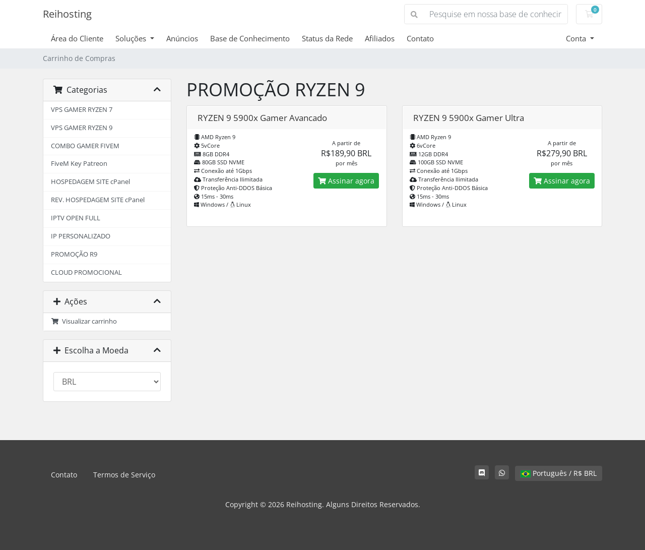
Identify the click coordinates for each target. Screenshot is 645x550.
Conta (577, 38)
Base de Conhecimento (250, 38)
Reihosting (67, 14)
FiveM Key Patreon (79, 163)
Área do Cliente (77, 38)
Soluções (131, 38)
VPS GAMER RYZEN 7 (81, 109)
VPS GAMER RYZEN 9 (81, 128)
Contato (420, 38)
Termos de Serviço (124, 474)
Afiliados (380, 38)
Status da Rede (327, 38)
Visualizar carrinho (84, 321)
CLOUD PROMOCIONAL (86, 272)
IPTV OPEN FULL (75, 218)
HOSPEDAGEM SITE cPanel (90, 181)
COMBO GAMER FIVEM (85, 146)
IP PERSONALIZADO (80, 236)
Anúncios (182, 38)
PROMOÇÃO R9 (74, 254)
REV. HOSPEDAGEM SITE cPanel (98, 200)
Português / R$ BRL (559, 473)
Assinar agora (346, 181)
